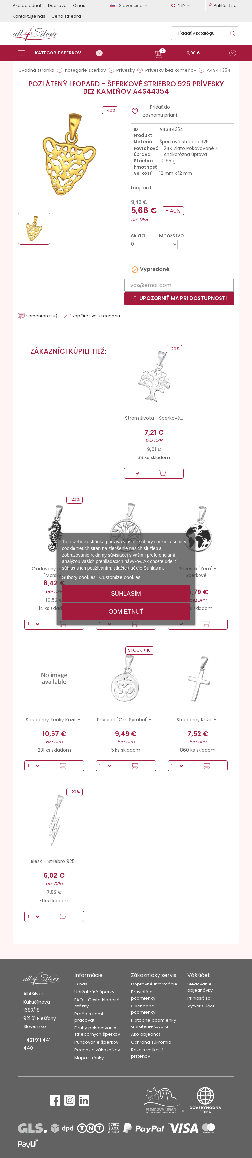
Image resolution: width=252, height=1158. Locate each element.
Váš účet (198, 975)
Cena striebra (66, 16)
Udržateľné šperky (94, 992)
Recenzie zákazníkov (97, 1050)
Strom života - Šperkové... (154, 418)
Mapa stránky (89, 1058)
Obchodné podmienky (143, 1009)
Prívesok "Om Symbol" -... (126, 719)
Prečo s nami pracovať (88, 1017)
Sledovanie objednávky (200, 987)
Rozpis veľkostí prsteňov (147, 1053)
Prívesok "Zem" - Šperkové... (198, 572)
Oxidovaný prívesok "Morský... (54, 572)
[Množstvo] (168, 244)
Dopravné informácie (154, 984)
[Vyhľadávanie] (205, 33)
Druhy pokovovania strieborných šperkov (97, 1031)
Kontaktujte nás (29, 16)
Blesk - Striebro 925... (54, 861)
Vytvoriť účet (200, 1006)
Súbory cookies (79, 577)
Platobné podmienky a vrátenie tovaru (153, 1023)
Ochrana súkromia (151, 1042)
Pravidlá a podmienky (143, 995)
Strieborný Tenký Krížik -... (54, 719)
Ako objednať (27, 5)
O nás (79, 5)
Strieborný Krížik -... (198, 719)
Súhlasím (126, 593)
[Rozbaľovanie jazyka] (130, 5)
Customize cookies (120, 577)
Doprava (57, 5)
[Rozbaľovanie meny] (181, 5)
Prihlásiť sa (199, 998)
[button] (195, 54)
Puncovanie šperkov (96, 1042)
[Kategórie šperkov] (62, 53)
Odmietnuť (125, 611)
